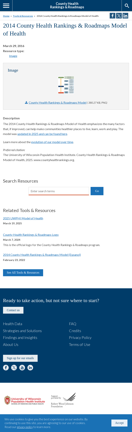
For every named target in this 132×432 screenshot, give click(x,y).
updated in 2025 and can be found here (42, 134)
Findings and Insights (20, 337)
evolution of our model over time (52, 142)
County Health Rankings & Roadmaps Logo (31, 234)
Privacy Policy (80, 337)
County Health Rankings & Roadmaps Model (57, 102)
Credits (75, 330)
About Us (10, 344)
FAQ (72, 323)
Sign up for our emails (20, 358)
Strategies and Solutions (22, 330)
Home (6, 16)
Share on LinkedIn (125, 16)
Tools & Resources (23, 16)
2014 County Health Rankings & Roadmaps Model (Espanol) (42, 254)
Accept (119, 422)
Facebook (6, 367)
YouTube (22, 367)
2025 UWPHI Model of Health (23, 218)
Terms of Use (79, 344)
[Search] (59, 191)
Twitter (14, 367)
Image (13, 56)
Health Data (12, 323)
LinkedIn (30, 367)
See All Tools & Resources (23, 272)
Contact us (13, 310)
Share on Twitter (119, 16)
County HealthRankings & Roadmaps (67, 5)
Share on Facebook (112, 16)
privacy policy (25, 427)
